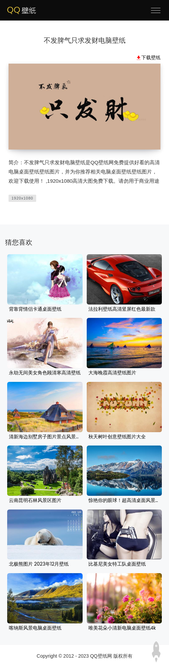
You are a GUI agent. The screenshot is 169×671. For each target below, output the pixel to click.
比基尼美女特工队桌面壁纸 (117, 564)
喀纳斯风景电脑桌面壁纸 (35, 628)
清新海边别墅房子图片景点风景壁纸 (45, 437)
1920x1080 (22, 198)
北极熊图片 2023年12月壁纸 (39, 564)
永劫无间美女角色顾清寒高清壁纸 (45, 373)
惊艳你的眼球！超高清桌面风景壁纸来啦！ (124, 501)
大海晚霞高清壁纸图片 (112, 373)
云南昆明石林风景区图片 (35, 501)
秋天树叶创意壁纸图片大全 (117, 437)
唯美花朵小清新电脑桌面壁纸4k (122, 628)
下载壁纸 (150, 57)
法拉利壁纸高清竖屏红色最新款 (121, 309)
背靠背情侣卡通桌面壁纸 (35, 309)
